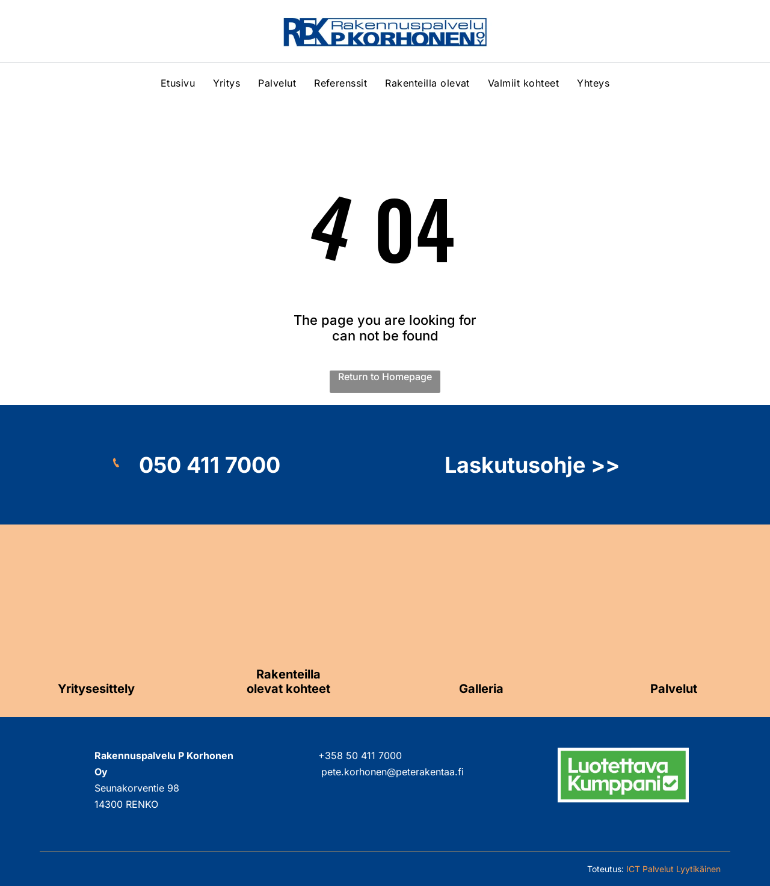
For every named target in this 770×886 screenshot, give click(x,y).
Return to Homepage (385, 377)
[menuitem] (178, 83)
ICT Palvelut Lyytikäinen (673, 869)
